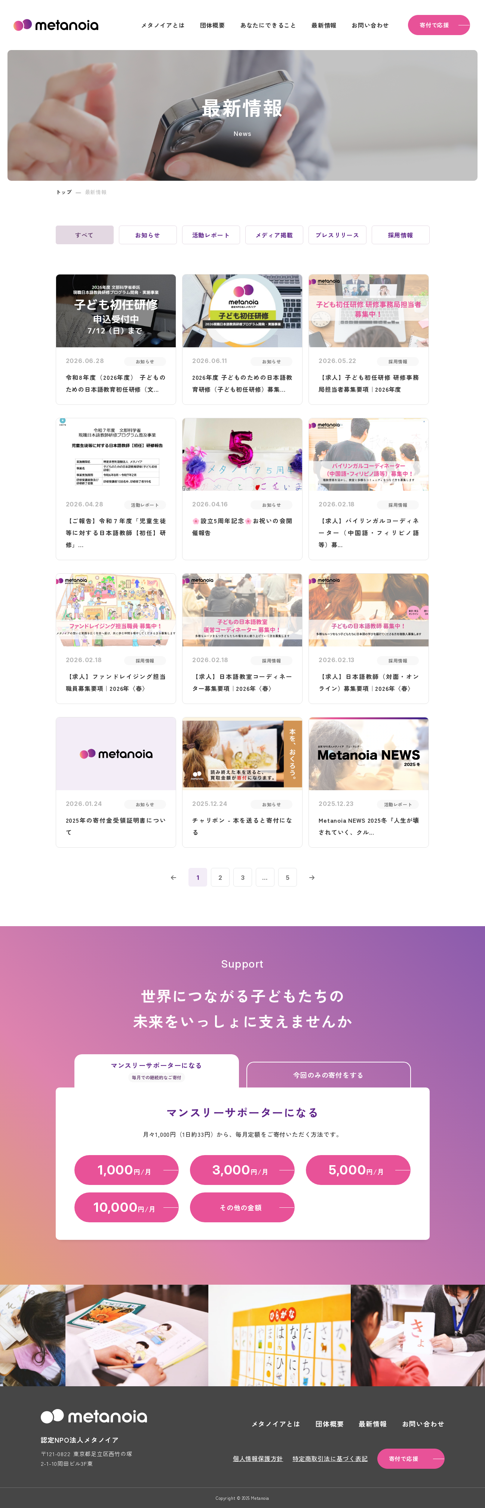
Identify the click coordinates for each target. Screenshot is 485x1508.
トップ (64, 192)
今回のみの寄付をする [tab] (328, 1075)
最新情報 (324, 25)
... (265, 877)
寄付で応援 (434, 25)
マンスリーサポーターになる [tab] (157, 1071)
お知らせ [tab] (147, 234)
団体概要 (212, 25)
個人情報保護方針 (258, 1458)
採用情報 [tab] (400, 234)
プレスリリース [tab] (337, 234)
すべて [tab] (84, 234)
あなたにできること (268, 25)
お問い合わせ (370, 25)
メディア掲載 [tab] (274, 234)
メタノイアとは (163, 25)
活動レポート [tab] (211, 234)
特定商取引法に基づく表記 (330, 1458)
